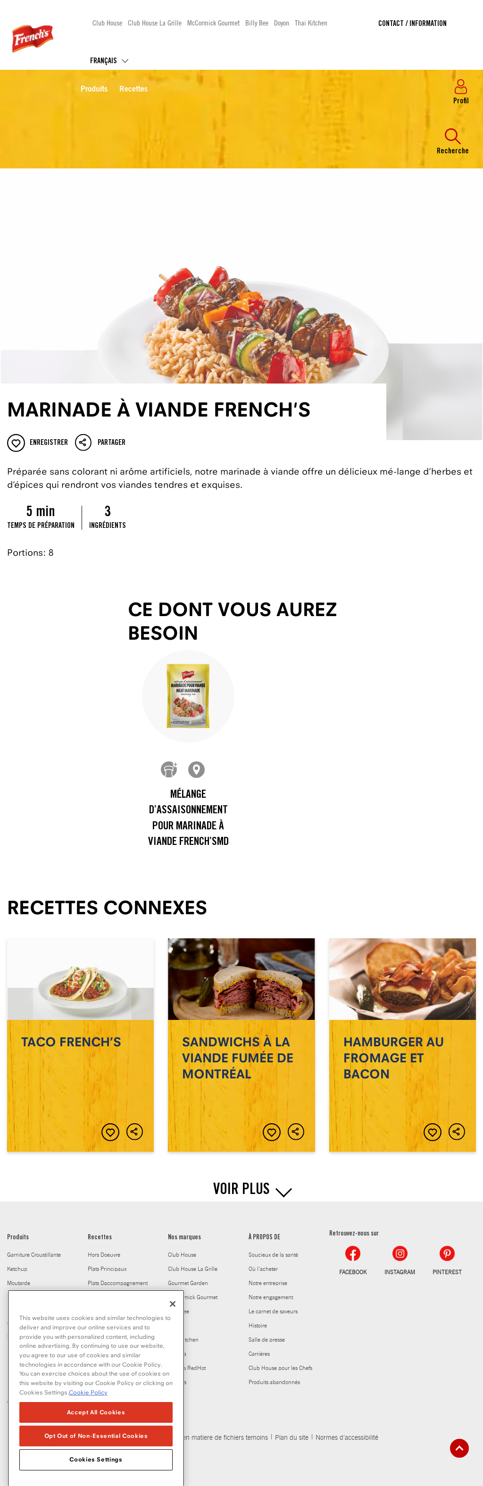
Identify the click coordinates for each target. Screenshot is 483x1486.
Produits (94, 89)
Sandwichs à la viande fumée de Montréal (241, 1045)
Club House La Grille (155, 22)
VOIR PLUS (241, 1190)
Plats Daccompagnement (118, 1283)
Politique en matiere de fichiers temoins (212, 1438)
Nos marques (184, 1238)
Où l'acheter (263, 1269)
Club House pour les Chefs (280, 1368)
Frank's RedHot (187, 1368)
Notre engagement (271, 1297)
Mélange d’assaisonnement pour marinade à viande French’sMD (188, 819)
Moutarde (18, 1283)
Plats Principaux (107, 1269)
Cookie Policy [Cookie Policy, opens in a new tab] (88, 1407)
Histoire (258, 1325)
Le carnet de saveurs (273, 1311)
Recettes (133, 89)
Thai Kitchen (311, 22)
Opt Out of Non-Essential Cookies (96, 1450)
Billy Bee (256, 22)
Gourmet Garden (188, 1283)
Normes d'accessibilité (347, 1438)
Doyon (281, 22)
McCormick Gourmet (213, 22)
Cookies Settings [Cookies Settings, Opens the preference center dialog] (96, 1474)
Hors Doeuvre (104, 1255)
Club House (107, 22)
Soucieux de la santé (273, 1255)
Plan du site (291, 1438)
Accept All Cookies (96, 1426)
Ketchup (17, 1269)
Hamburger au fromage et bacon (402, 1045)
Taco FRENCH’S (80, 1045)
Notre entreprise (268, 1283)
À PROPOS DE (264, 1238)
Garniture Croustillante (34, 1255)
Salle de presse (267, 1340)
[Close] (172, 1318)
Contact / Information (412, 24)
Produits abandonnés (274, 1382)
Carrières (259, 1354)
